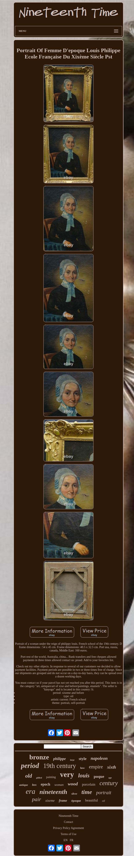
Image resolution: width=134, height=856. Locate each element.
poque (99, 776)
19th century (59, 765)
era (30, 791)
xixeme (49, 800)
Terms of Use (68, 834)
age (110, 777)
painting (51, 777)
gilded (39, 777)
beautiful (91, 800)
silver (74, 793)
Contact (68, 822)
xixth (111, 767)
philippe (59, 759)
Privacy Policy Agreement (68, 828)
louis (83, 775)
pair (36, 799)
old (28, 776)
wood (73, 783)
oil (103, 800)
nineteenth (53, 791)
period (30, 765)
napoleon (99, 758)
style (82, 758)
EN (66, 840)
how (82, 768)
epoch (45, 784)
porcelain (88, 784)
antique (23, 784)
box (34, 784)
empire (96, 766)
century (109, 783)
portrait (103, 792)
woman (59, 784)
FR (71, 840)
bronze (39, 757)
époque (76, 800)
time (86, 792)
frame (63, 800)
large (72, 760)
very (67, 774)
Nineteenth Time (68, 815)
